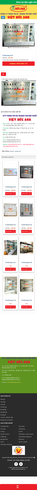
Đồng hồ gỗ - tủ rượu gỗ (6, 420)
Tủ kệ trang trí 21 (10, 262)
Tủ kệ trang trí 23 (10, 224)
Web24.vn (22, 469)
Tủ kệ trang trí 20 (26, 262)
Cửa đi (2, 442)
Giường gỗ (3, 415)
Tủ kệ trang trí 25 (10, 187)
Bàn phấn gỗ (3, 412)
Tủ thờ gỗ (2, 402)
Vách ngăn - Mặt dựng (6, 444)
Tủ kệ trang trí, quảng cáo (25, 436)
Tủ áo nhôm (22, 426)
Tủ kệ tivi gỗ (3, 407)
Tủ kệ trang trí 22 (26, 224)
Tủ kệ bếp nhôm (4, 426)
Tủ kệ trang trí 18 (26, 300)
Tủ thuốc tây (22, 429)
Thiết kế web (14, 469)
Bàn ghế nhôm (4, 439)
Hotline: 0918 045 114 (18, 64)
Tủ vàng (2, 431)
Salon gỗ (2, 399)
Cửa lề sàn (21, 439)
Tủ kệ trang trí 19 (10, 300)
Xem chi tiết (10, 194)
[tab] (3, 74)
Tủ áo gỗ (2, 404)
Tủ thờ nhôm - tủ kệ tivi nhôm (26, 434)
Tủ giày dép (3, 436)
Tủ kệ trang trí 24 (26, 187)
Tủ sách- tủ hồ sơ (4, 434)
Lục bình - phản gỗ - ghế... (7, 417)
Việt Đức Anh (24, 467)
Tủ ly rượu (2, 429)
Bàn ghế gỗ (3, 409)
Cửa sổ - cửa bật (23, 442)
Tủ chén (21, 431)
